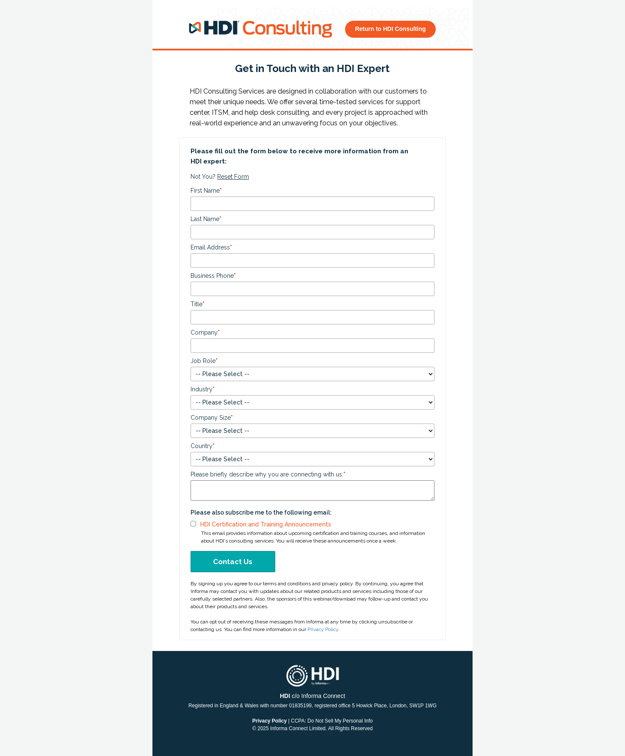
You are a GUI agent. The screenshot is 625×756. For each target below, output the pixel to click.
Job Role (204, 360)
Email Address (211, 247)
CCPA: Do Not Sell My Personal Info (332, 721)
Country (203, 446)
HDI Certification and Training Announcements (265, 524)
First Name (206, 190)
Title (198, 304)
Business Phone (213, 275)
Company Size (212, 417)
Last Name (206, 219)
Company (205, 332)
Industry (203, 389)
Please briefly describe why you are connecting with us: (268, 474)
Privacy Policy (322, 629)
